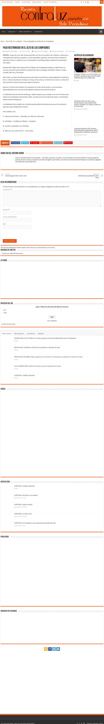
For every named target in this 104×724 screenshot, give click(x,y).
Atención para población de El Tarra (87, 176)
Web (4, 224)
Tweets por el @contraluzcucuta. (12, 253)
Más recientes (6, 333)
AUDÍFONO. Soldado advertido (24, 375)
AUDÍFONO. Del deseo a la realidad (26, 495)
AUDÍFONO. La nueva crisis (23, 514)
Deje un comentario (58, 51)
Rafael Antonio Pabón (11, 51)
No (6, 313)
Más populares (19, 333)
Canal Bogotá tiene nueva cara (17, 175)
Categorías (11, 31)
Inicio (3, 31)
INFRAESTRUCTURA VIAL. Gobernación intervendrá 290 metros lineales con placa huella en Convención (87, 103)
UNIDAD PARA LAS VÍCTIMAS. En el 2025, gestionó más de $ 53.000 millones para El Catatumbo (87, 76)
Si (5, 310)
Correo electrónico (9, 217)
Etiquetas (41, 333)
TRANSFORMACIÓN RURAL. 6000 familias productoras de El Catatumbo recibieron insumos (86, 130)
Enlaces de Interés (25, 31)
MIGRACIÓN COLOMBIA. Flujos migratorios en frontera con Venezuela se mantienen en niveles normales (48, 357)
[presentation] (20, 234)
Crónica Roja (26, 2)
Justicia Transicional (50, 2)
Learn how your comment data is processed (40, 247)
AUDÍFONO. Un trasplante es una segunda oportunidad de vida (35, 523)
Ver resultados (52, 321)
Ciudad (17, 2)
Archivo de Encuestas (8, 324)
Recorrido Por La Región (14, 41)
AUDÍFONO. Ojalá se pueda (23, 504)
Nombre (6, 210)
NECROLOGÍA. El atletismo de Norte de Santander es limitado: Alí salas (37, 347)
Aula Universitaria (7, 2)
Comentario (7, 189)
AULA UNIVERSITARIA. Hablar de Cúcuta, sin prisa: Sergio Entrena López (37, 366)
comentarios (31, 333)
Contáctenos (38, 31)
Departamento (36, 2)
